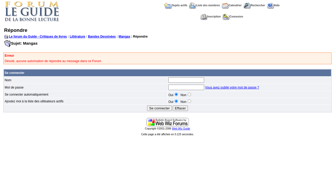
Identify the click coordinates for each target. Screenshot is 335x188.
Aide (273, 5)
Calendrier (232, 5)
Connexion (232, 16)
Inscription (210, 16)
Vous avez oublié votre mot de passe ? (232, 87)
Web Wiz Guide (181, 128)
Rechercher (254, 5)
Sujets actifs (175, 5)
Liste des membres (204, 5)
